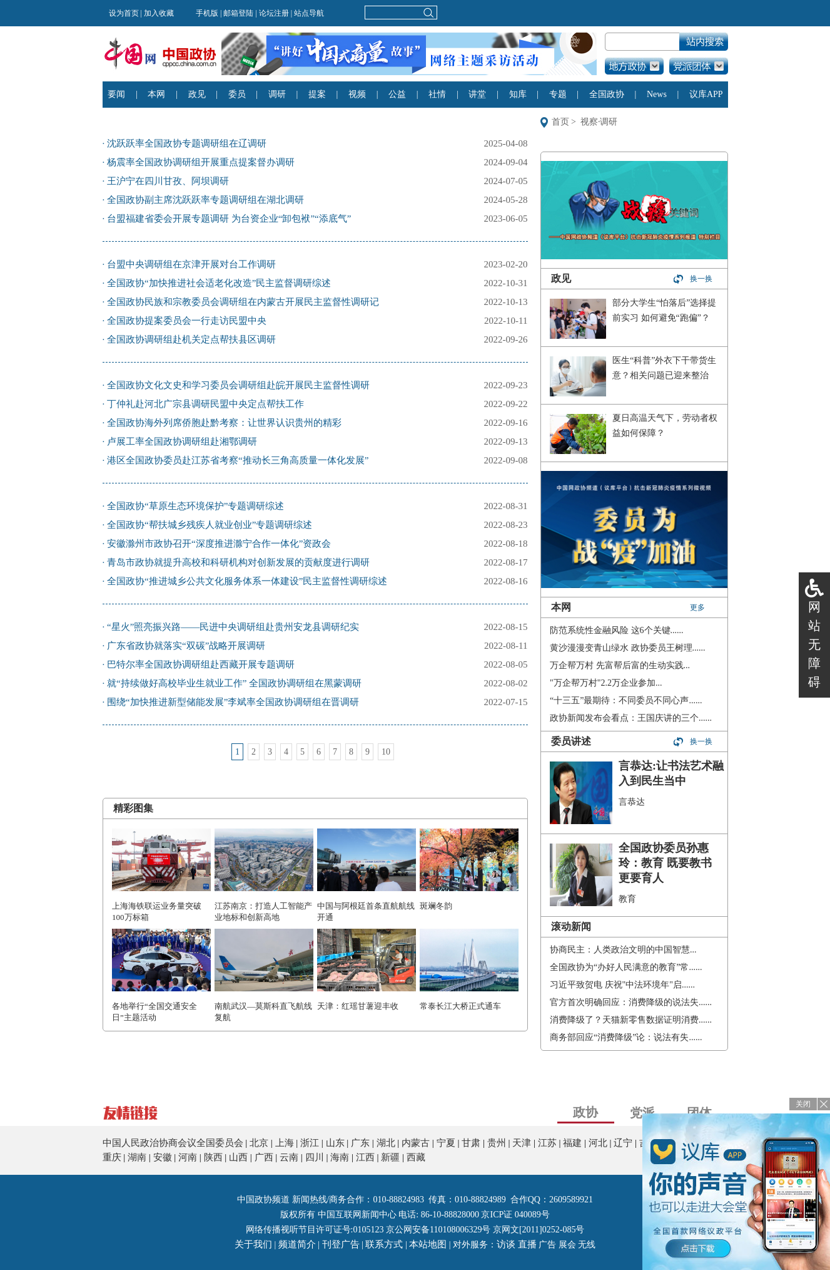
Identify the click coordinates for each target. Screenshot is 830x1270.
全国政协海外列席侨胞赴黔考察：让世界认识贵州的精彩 (224, 423)
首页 (560, 121)
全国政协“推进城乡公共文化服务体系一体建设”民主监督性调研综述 (247, 581)
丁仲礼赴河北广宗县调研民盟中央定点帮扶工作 (205, 404)
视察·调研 (599, 121)
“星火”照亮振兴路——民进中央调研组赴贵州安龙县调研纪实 (233, 627)
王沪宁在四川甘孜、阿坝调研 (168, 181)
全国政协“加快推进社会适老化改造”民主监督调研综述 (219, 283)
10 (386, 751)
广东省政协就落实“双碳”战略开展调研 (186, 646)
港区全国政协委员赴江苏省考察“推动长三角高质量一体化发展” (237, 460)
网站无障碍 (814, 644)
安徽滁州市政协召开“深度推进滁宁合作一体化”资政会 (219, 544)
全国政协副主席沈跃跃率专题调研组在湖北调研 (205, 200)
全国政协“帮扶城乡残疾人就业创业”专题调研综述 (209, 525)
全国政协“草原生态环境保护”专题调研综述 (195, 506)
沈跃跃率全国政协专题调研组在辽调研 (186, 143)
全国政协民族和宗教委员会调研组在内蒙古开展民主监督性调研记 (243, 302)
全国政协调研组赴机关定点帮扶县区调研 (191, 339)
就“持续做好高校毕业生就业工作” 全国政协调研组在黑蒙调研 (234, 683)
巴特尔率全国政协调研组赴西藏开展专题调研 (201, 664)
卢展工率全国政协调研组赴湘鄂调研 (182, 441)
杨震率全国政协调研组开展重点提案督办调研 (201, 162)
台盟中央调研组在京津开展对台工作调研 (191, 264)
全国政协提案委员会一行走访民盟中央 (186, 321)
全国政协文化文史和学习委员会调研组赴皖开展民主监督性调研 (238, 385)
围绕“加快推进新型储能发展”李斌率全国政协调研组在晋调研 (233, 702)
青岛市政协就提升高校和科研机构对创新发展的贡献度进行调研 (238, 562)
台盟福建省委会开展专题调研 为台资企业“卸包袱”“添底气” (229, 219)
